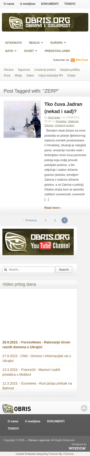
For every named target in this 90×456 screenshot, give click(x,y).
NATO (9, 51)
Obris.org (48, 21)
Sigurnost (24, 69)
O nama (9, 4)
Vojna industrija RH (50, 75)
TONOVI (69, 4)
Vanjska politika (70, 69)
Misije (18, 75)
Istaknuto (13, 42)
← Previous (29, 220)
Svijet (29, 51)
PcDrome (68, 454)
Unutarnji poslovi (45, 69)
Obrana (8, 69)
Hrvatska (61, 121)
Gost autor (54, 117)
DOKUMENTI (50, 4)
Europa (57, 43)
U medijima (27, 4)
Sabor (30, 75)
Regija (34, 43)
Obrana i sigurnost (48, 26)
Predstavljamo (57, 51)
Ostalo (71, 75)
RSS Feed (82, 59)
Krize (7, 75)
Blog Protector (51, 454)
